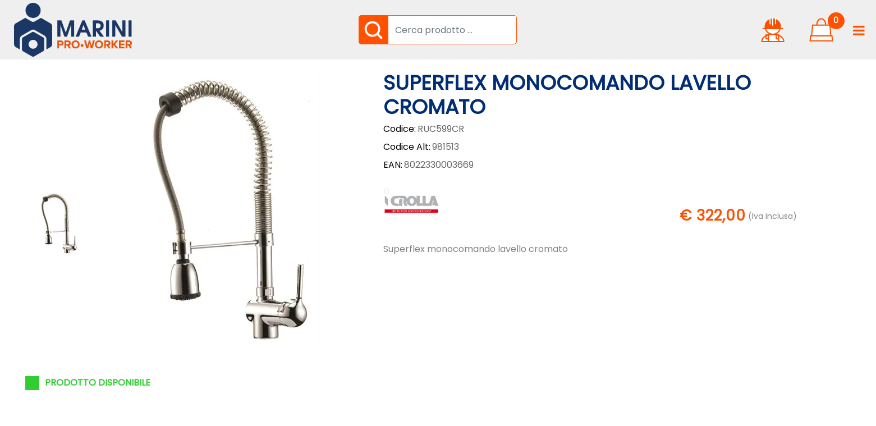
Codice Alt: (406, 146)
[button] (373, 29)
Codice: (399, 128)
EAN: (392, 164)
